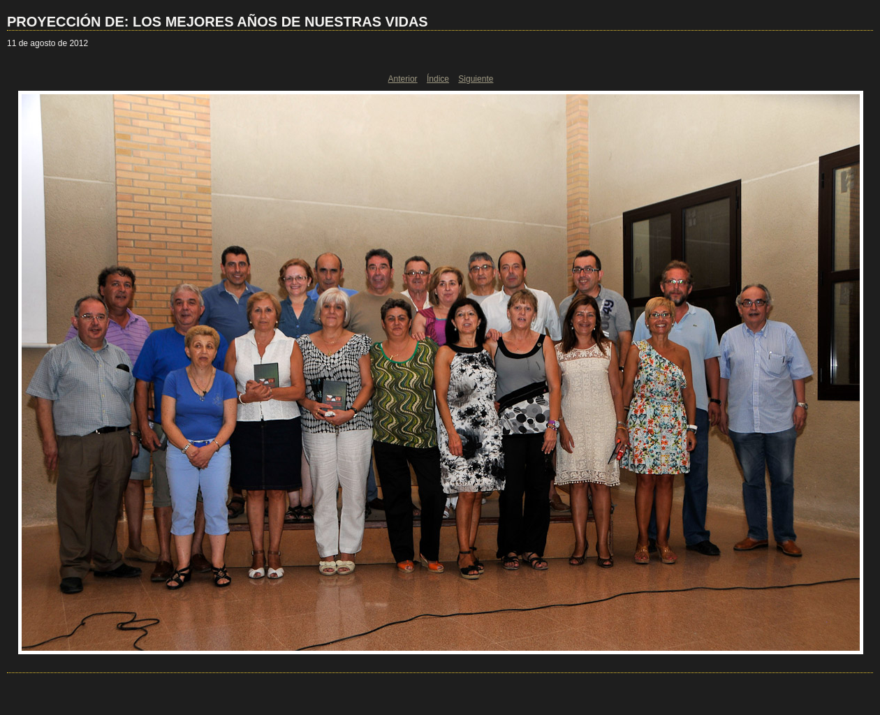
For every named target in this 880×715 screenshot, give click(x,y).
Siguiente (475, 79)
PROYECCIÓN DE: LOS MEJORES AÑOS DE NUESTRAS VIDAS (217, 21)
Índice (438, 79)
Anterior (403, 79)
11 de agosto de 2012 (47, 43)
